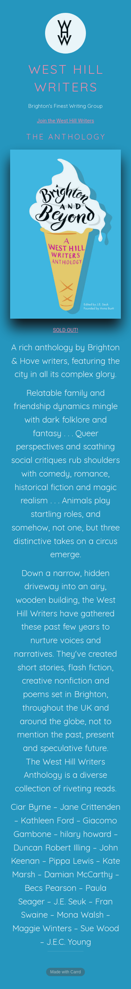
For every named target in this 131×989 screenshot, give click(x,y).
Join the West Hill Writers (65, 121)
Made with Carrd (65, 972)
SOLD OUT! (65, 330)
